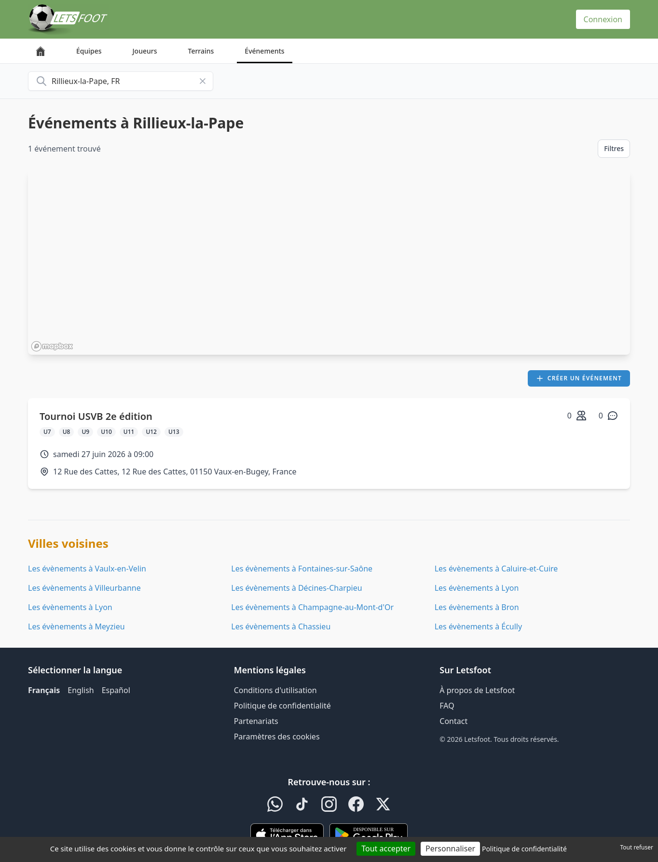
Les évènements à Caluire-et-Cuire (496, 568)
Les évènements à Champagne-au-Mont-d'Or (312, 607)
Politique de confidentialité (282, 705)
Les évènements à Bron (477, 607)
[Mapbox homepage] (52, 346)
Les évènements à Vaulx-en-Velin (87, 568)
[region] (329, 262)
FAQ (446, 705)
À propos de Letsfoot (477, 690)
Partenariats (256, 721)
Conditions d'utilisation (275, 690)
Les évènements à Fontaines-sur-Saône (301, 568)
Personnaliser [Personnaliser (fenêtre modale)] (450, 848)
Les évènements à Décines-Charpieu (296, 588)
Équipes (89, 51)
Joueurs (145, 51)
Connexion (603, 19)
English (81, 690)
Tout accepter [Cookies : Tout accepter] (386, 848)
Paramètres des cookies (277, 736)
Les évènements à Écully (478, 626)
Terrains (201, 51)
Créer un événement (579, 378)
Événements (264, 51)
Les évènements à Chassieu (280, 626)
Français (44, 690)
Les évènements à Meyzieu (76, 626)
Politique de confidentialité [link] (524, 848)
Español (116, 690)
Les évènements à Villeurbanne (84, 588)
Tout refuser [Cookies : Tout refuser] (636, 847)
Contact (453, 721)
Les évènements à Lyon (477, 588)
